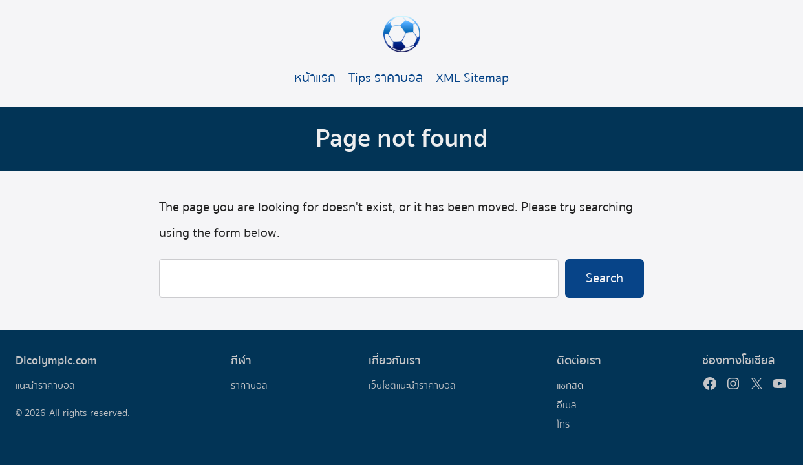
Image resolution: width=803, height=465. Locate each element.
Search (604, 278)
